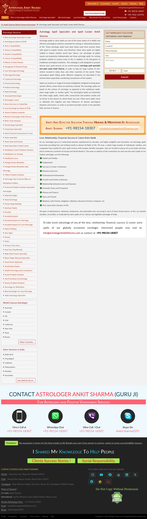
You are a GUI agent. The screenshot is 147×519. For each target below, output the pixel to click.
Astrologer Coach (12, 100)
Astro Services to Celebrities (16, 104)
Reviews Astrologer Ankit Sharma (18, 116)
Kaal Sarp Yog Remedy (13, 249)
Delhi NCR (9, 354)
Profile (3, 516)
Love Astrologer (80, 17)
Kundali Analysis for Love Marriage (19, 224)
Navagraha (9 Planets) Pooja (16, 67)
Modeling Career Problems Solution (19, 150)
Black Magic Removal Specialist (17, 258)
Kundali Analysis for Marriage (16, 220)
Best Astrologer (64, 17)
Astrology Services (12, 32)
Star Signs (9, 233)
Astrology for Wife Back (14, 287)
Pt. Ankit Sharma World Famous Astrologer (18, 24)
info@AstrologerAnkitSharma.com (131, 8)
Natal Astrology (11, 199)
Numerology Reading (13, 204)
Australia (8, 308)
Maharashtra (10, 367)
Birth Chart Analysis (13, 121)
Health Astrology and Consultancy (18, 270)
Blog (141, 3)
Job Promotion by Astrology (16, 279)
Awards (115, 3)
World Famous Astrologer (15, 302)
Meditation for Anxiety (14, 154)
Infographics (12, 516)
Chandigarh (9, 358)
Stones (7, 237)
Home (5, 17)
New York (8, 328)
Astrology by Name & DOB (15, 41)
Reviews (133, 3)
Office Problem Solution (14, 175)
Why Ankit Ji (93, 3)
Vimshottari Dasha (12, 266)
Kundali (8, 212)
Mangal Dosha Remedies (14, 162)
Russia (7, 337)
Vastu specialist (11, 137)
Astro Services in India (13, 349)
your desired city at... (25, 380)
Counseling (105, 3)
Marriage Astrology (12, 75)
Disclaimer (23, 516)
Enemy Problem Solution (15, 283)
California (9, 324)
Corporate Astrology (13, 79)
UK (6, 316)
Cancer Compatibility (13, 58)
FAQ (52, 516)
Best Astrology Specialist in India (18, 37)
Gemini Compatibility (13, 54)
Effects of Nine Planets (14, 62)
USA (6, 320)
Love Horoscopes (120, 17)
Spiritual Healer (11, 208)
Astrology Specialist (47, 17)
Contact (133, 17)
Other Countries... (27, 342)
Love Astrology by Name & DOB (17, 108)
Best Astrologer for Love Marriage (18, 291)
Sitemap (45, 516)
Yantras (124, 3)
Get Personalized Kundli (94, 13)
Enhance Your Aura (12, 245)
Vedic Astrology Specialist (15, 295)
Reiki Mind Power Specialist (16, 254)
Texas (7, 333)
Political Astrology (12, 87)
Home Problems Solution (15, 112)
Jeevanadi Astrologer (13, 96)
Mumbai (8, 371)
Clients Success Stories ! (51, 460)
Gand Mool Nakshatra (14, 262)
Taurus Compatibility (13, 50)
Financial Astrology (12, 83)
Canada (8, 312)
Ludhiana (8, 363)
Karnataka (9, 375)
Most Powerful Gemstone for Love (19, 133)
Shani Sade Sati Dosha (14, 141)
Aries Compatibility (12, 46)
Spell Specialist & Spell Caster (17, 146)
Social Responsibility (98, 460)
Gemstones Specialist (13, 129)
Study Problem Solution (14, 274)
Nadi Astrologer (11, 195)
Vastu (7, 241)
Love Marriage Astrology (14, 71)
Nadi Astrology (11, 91)
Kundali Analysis (11, 216)
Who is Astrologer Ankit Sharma (23, 17)
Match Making (10, 229)
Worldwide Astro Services (99, 17)
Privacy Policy (35, 516)
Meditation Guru (11, 158)
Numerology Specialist (14, 125)
